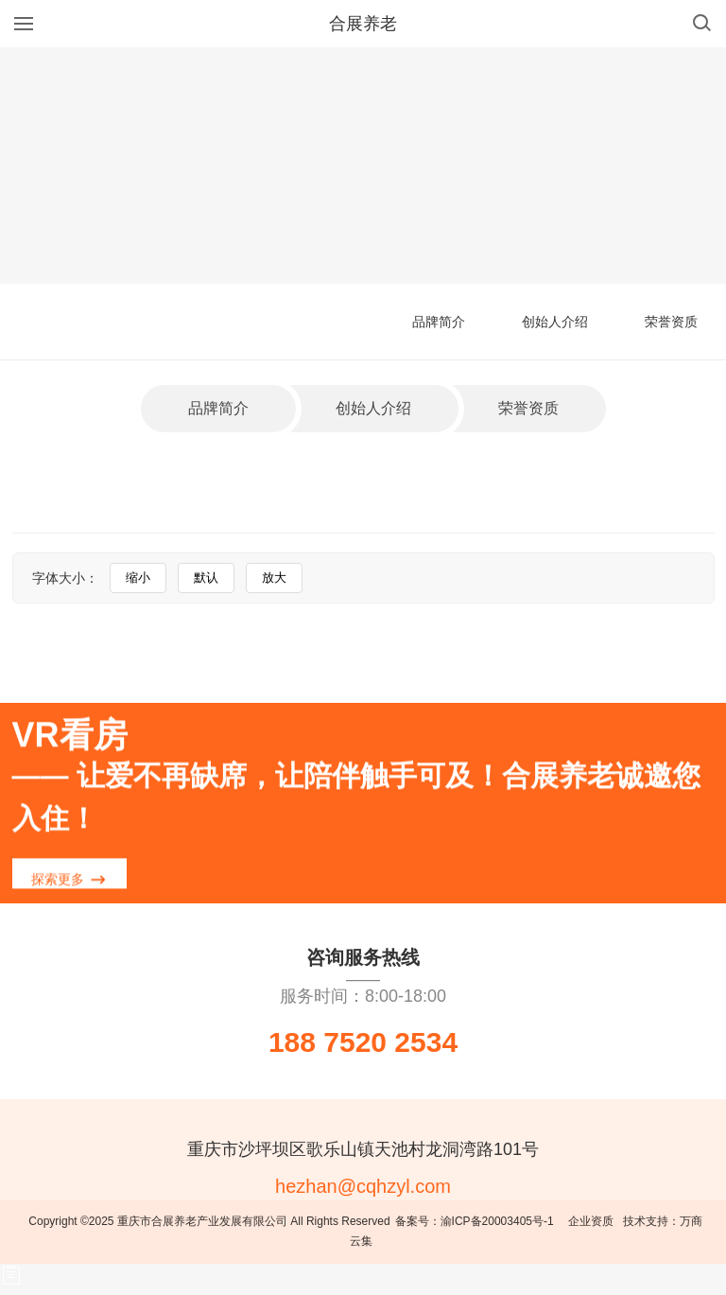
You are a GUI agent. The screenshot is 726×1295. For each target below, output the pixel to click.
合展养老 (363, 23)
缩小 (138, 577)
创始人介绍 (555, 321)
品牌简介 (438, 321)
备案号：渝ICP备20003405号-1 (474, 1221)
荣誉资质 (671, 321)
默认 (206, 577)
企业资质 (591, 1221)
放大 (274, 577)
